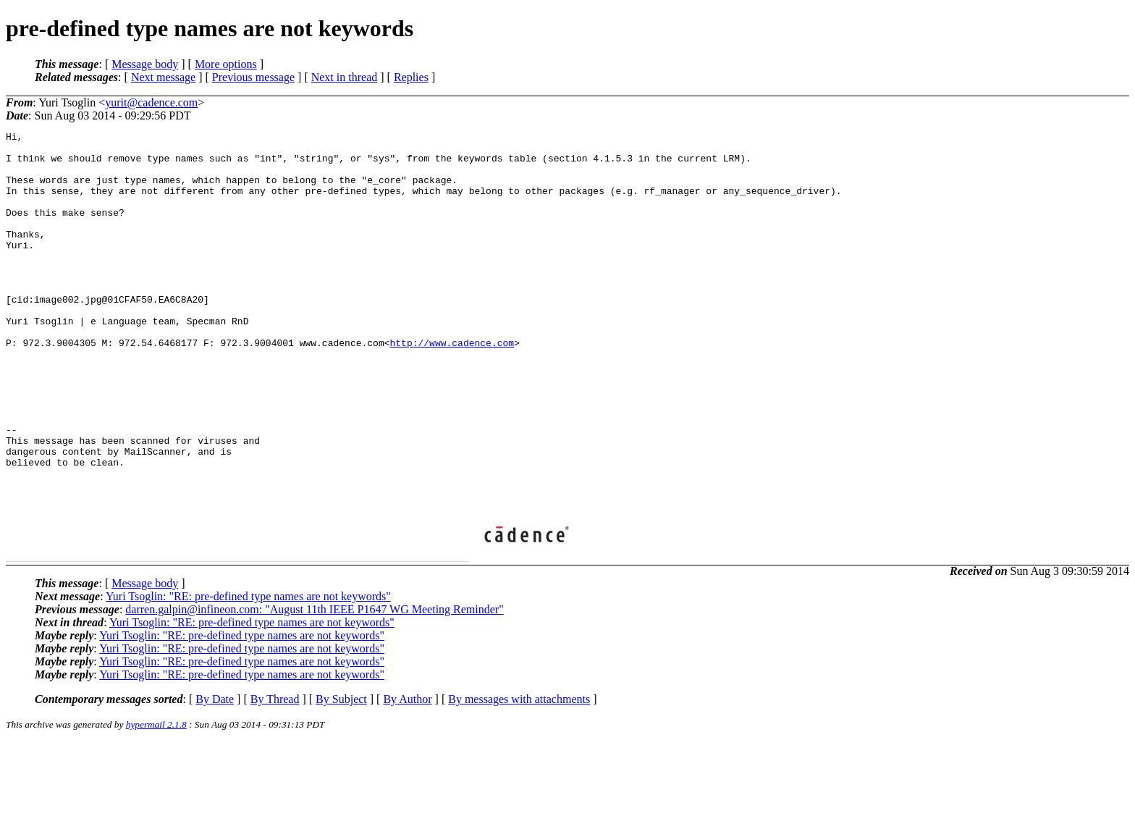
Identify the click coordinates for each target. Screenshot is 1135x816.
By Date (214, 773)
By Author (407, 773)
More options (226, 64)
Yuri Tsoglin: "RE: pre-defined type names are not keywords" (248, 670)
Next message (163, 77)
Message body (144, 64)
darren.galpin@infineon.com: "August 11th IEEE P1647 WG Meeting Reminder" (314, 683)
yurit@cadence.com (151, 102)
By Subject (341, 773)
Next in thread (344, 77)
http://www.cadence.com (451, 385)
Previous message (253, 77)
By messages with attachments (519, 773)
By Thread (275, 773)
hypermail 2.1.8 (156, 798)
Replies (411, 77)
